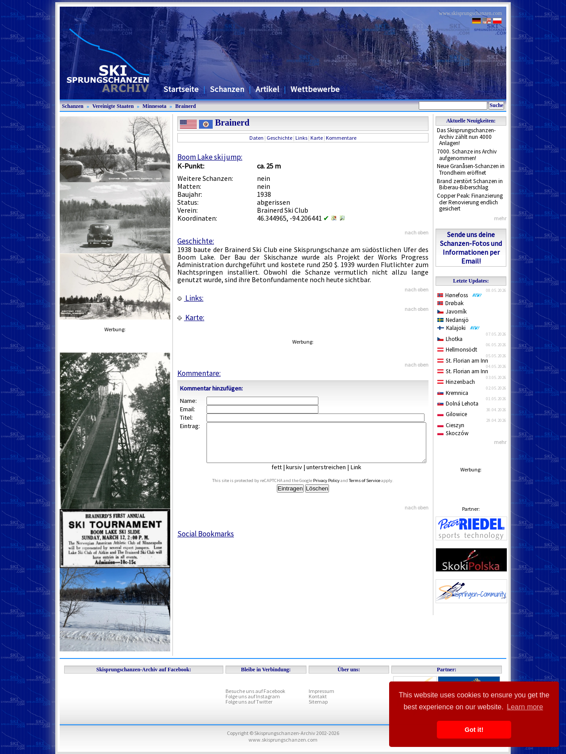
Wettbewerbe (315, 89)
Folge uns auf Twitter (249, 701)
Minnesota (154, 106)
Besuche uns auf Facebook (255, 691)
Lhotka (450, 339)
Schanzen (227, 89)
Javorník (452, 311)
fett (283, 475)
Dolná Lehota (457, 403)
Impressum (321, 691)
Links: (190, 298)
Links (301, 137)
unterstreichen (332, 475)
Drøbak (450, 303)
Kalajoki (458, 328)
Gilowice (452, 414)
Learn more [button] (525, 707)
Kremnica (452, 393)
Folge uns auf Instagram (253, 696)
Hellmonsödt (457, 349)
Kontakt (318, 696)
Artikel (267, 89)
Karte (316, 137)
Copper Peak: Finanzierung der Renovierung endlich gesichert (470, 202)
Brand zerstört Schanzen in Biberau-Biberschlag (470, 184)
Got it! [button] (474, 729)
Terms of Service (374, 488)
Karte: (190, 317)
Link (362, 475)
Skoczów (453, 433)
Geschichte (279, 137)
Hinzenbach (456, 382)
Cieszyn (450, 425)
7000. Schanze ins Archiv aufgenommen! (467, 155)
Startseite (181, 89)
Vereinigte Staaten (113, 106)
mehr (500, 218)
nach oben (416, 232)
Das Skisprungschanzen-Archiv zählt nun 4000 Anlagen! (466, 136)
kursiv (301, 475)
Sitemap (318, 701)
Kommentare (341, 137)
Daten (256, 137)
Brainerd (185, 106)
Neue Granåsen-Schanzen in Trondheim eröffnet (471, 169)
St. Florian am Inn (462, 360)
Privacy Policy (336, 488)
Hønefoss (459, 295)
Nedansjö (453, 320)
